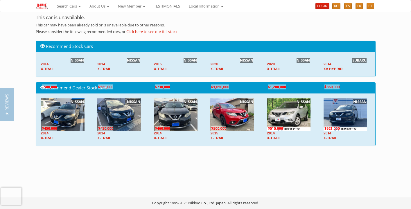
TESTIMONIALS (167, 6)
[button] (7, 104)
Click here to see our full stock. (152, 31)
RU (336, 5)
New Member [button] (131, 6)
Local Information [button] (206, 6)
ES (348, 5)
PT (370, 5)
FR (359, 5)
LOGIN (322, 5)
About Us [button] (99, 6)
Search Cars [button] (69, 6)
